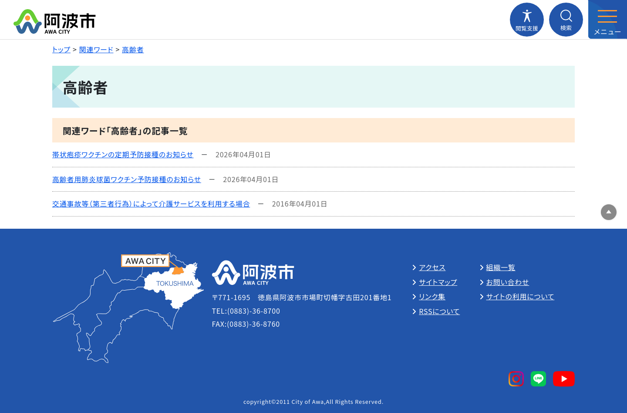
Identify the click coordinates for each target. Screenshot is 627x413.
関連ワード (96, 49)
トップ (61, 49)
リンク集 (432, 296)
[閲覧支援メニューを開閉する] (526, 19)
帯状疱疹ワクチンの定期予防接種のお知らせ (123, 154)
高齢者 (133, 49)
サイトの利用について (520, 296)
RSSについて (439, 311)
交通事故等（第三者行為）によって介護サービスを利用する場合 (151, 203)
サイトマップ (438, 282)
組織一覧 (501, 267)
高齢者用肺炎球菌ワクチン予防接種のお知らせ (126, 179)
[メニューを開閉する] (607, 19)
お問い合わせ (507, 282)
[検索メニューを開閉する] (566, 19)
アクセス (432, 267)
